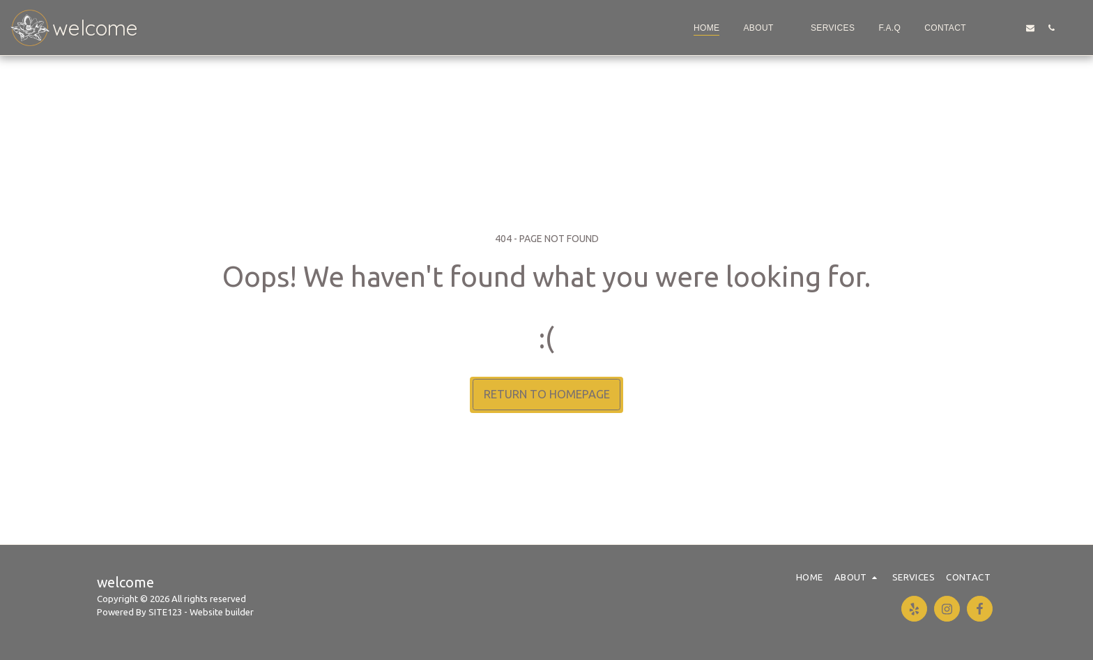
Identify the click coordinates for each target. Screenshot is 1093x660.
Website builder (222, 612)
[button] (764, 28)
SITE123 (165, 612)
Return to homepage (547, 394)
